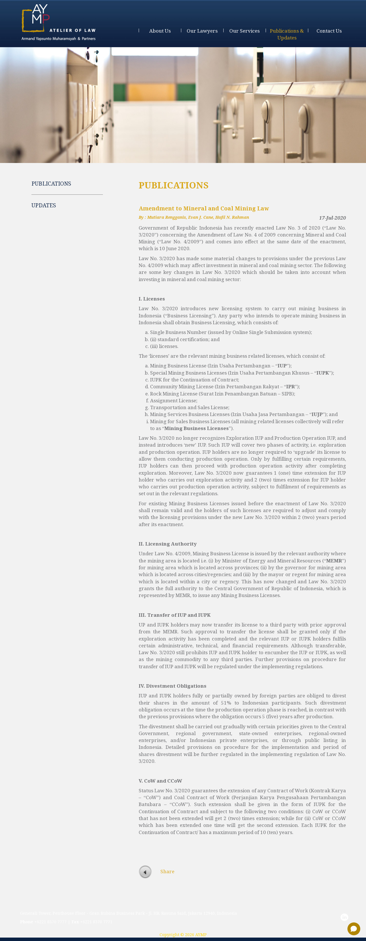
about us (160, 30)
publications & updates (287, 34)
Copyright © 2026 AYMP (183, 934)
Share (167, 871)
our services (244, 30)
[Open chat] (353, 928)
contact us (329, 30)
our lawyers (202, 30)
